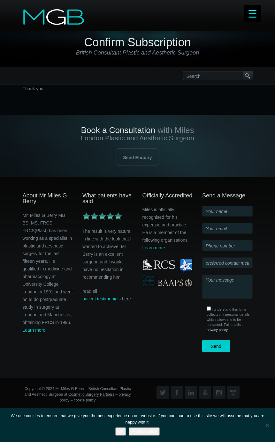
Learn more (34, 330)
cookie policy (85, 400)
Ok (120, 431)
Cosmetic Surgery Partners (91, 394)
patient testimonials (101, 298)
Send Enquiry (137, 157)
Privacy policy (144, 431)
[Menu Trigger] (252, 13)
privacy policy (217, 330)
